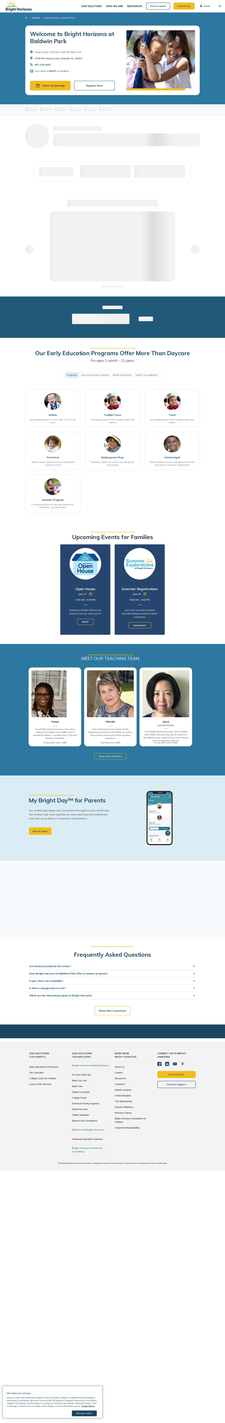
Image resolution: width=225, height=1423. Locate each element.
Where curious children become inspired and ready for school (52, 466)
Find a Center (156, 7)
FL (26, 20)
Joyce (166, 724)
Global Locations (123, 1092)
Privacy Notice (116, 1166)
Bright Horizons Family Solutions (90, 1067)
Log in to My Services (40, 1086)
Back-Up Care (79, 1082)
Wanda (110, 724)
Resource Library (123, 1115)
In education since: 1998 (54, 745)
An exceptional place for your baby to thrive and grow (53, 423)
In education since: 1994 (165, 745)
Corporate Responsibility (127, 1130)
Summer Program (53, 502)
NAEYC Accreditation (147, 377)
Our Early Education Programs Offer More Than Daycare (112, 355)
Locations (120, 1086)
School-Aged (172, 459)
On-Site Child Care (81, 1077)
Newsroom (120, 1080)
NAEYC (53, 73)
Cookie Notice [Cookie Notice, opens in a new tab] (88, 1406)
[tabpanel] (85, 592)
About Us (119, 1069)
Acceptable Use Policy (146, 1166)
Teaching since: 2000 (110, 745)
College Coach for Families (42, 1080)
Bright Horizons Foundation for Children (130, 1122)
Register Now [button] (94, 88)
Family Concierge (81, 1094)
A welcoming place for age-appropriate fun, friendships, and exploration (52, 508)
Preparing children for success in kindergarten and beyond (113, 466)
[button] (91, 7)
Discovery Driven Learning (95, 377)
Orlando (36, 20)
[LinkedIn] (167, 1066)
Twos (172, 417)
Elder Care (77, 1088)
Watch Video (40, 833)
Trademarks (162, 1166)
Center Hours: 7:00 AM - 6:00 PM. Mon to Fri (58, 54)
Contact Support (176, 1086)
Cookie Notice (129, 1166)
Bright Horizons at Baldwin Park (60, 20)
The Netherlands (123, 1103)
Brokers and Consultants (84, 1123)
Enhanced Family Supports (85, 1105)
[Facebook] (159, 1066)
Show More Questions (112, 1013)
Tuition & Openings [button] (50, 88)
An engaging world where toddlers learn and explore (112, 423)
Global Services (80, 1111)
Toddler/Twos (112, 417)
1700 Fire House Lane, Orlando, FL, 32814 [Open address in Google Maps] (58, 60)
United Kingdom (123, 1098)
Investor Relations (124, 1109)
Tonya (55, 724)
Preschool (53, 459)
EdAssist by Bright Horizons (88, 1132)
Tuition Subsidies (80, 1117)
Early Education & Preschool (43, 1069)
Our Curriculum (36, 1075)
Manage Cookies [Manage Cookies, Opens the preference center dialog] (84, 1413)
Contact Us (182, 7)
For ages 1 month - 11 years (112, 363)
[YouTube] (175, 1066)
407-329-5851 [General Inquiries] (43, 67)
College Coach (79, 1100)
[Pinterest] (183, 1066)
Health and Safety (122, 377)
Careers (119, 1075)
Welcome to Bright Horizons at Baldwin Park (72, 40)
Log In (203, 7)
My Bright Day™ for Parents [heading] (67, 802)
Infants (53, 417)
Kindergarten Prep (112, 459)
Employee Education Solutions (87, 1141)
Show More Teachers (110, 758)
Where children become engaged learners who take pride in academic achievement (172, 466)
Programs (72, 377)
